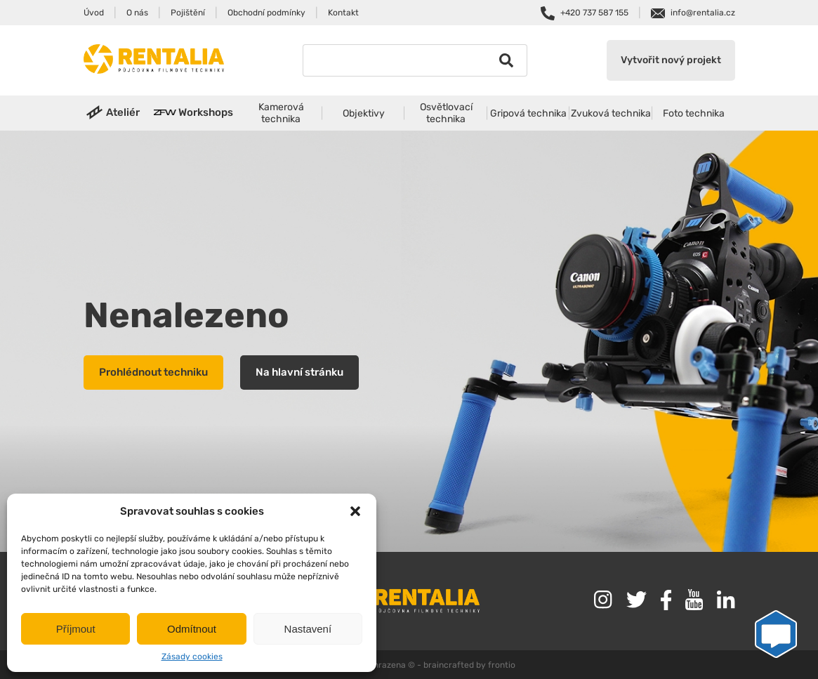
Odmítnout (191, 629)
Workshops (205, 112)
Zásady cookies (192, 656)
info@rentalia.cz (703, 13)
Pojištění (188, 13)
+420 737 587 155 (594, 13)
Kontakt (343, 13)
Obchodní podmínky (266, 13)
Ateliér (123, 112)
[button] (355, 511)
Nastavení (308, 629)
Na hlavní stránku (299, 372)
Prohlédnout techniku (153, 372)
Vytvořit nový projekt (671, 60)
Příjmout (75, 629)
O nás (137, 13)
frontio (501, 665)
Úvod (94, 13)
